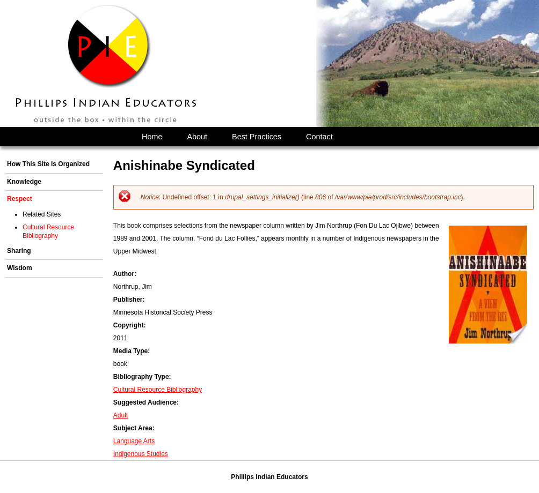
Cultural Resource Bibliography (157, 389)
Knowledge (24, 181)
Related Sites (42, 214)
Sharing (19, 251)
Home (152, 136)
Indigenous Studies (140, 454)
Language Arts (134, 441)
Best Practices (256, 136)
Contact (319, 136)
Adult (120, 415)
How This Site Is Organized (48, 164)
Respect (19, 199)
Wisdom (19, 268)
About (197, 136)
